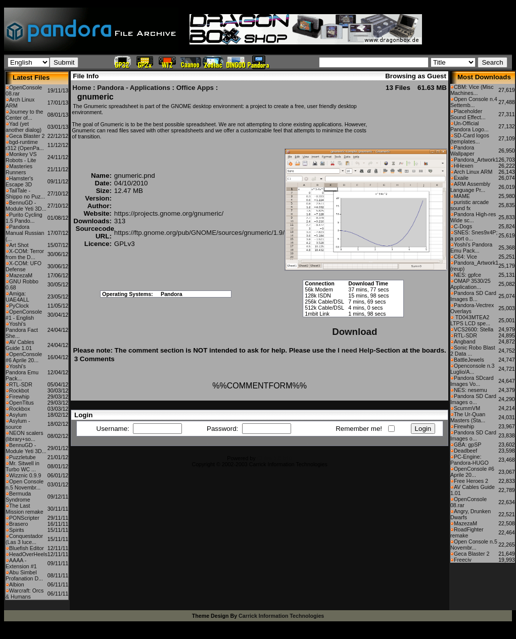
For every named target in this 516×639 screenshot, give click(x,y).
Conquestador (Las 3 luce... (24, 539)
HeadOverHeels (28, 554)
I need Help (355, 350)
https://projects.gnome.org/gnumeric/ (168, 213)
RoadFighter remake (467, 532)
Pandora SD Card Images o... (473, 399)
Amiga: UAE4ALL (17, 296)
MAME (462, 196)
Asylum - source (18, 424)
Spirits (16, 530)
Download (354, 331)
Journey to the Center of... (24, 115)
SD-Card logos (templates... (469, 138)
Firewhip (19, 397)
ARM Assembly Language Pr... (470, 187)
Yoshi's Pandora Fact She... (22, 330)
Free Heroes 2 (471, 481)
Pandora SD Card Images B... (473, 296)
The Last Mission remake (24, 509)
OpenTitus (21, 403)
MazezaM (20, 275)
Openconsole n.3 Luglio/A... (472, 369)
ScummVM (467, 408)
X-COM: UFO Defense (23, 266)
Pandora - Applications (133, 87)
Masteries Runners (19, 169)
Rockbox (19, 409)
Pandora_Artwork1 (476, 160)
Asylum (18, 415)
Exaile (461, 178)
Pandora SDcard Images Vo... (472, 381)
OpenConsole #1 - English (24, 315)
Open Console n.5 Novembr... (24, 484)
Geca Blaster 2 (26, 136)
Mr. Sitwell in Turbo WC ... (22, 466)
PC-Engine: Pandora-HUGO (469, 460)
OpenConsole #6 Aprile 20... (24, 357)
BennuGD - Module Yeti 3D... (26, 206)
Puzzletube (22, 457)
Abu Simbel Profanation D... (24, 575)
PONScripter (24, 518)
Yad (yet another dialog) (23, 127)
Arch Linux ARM (473, 172)
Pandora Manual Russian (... (25, 233)
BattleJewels (469, 360)
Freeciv (463, 560)
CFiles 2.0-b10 (274, 458)
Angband (465, 341)
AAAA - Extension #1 (21, 563)
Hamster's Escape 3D (19, 181)
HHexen (464, 166)
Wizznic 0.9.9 (25, 475)
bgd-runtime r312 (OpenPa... (25, 145)
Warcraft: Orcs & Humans (24, 593)
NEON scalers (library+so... (24, 436)
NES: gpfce (467, 275)
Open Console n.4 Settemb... (473, 102)
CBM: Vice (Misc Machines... (472, 90)
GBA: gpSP (468, 444)
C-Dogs (463, 226)
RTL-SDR (20, 384)
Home (81, 87)
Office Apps (195, 87)
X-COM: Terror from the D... (25, 254)
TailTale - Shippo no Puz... (25, 193)
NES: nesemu (470, 390)
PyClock (19, 306)
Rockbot (19, 390)
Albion (16, 584)
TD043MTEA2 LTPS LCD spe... (470, 320)
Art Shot (19, 245)
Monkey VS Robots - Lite (21, 157)
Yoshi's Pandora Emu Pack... (22, 372)
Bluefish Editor (26, 548)
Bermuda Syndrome (18, 496)
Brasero (18, 524)
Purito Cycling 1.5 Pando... (24, 218)
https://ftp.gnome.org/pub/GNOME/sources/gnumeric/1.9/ (199, 232)
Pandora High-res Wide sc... (473, 217)
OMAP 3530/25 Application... (470, 284)
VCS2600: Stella (473, 329)
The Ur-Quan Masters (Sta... (467, 417)
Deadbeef (465, 451)
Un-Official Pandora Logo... (469, 126)
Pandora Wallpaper (462, 150)
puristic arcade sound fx (469, 205)
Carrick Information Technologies (281, 616)
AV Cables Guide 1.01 (20, 345)
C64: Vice (465, 257)
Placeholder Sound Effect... (468, 114)
